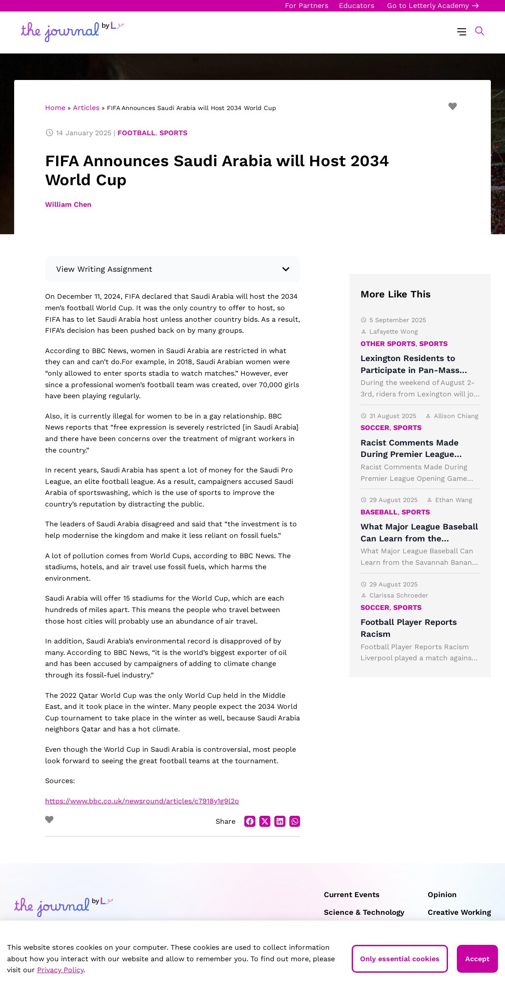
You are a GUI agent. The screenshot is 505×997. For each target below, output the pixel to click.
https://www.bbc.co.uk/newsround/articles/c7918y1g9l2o (142, 801)
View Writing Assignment (104, 269)
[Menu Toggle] (461, 31)
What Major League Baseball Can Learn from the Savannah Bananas (419, 538)
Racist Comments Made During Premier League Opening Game (410, 454)
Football (137, 133)
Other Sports (388, 343)
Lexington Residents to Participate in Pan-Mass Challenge (410, 370)
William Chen (68, 204)
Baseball (379, 512)
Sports (173, 133)
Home (55, 107)
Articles (86, 107)
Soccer (375, 427)
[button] (475, 31)
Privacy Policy (60, 970)
